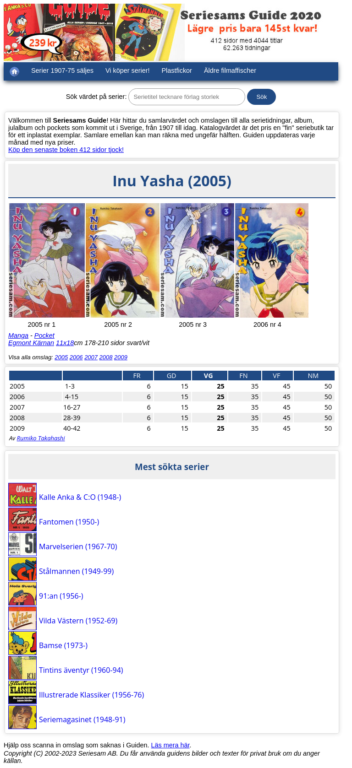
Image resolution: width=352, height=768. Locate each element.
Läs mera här (170, 745)
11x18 (65, 342)
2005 (61, 357)
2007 (91, 357)
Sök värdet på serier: (96, 96)
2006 (76, 357)
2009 (120, 357)
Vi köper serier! (127, 70)
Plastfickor (177, 70)
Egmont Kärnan (31, 342)
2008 (106, 357)
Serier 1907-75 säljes (62, 70)
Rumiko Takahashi (41, 438)
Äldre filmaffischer (230, 70)
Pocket (44, 335)
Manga (18, 335)
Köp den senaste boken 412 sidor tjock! (66, 149)
